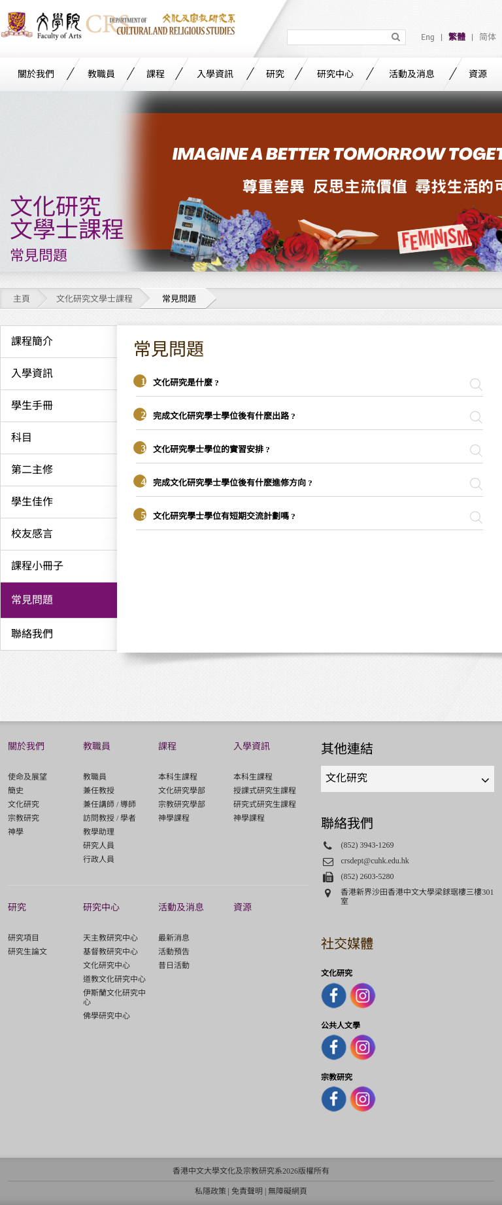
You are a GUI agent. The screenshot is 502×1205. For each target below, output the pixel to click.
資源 (478, 74)
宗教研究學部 (181, 804)
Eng (428, 37)
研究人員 (98, 845)
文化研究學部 (181, 790)
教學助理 (98, 831)
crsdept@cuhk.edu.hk (375, 860)
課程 (155, 74)
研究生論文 (27, 951)
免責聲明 (247, 1191)
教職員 (101, 74)
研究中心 (335, 74)
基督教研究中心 (110, 951)
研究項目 (23, 938)
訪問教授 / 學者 (109, 818)
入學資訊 (215, 74)
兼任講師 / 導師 (109, 804)
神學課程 (174, 818)
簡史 (16, 790)
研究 (275, 74)
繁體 (456, 37)
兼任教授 (98, 790)
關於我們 (36, 74)
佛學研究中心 (106, 1015)
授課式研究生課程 (264, 790)
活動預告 (174, 951)
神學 (16, 831)
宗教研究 (23, 818)
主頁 (21, 299)
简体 (487, 37)
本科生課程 (177, 777)
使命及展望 (27, 777)
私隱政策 (210, 1191)
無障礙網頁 (287, 1191)
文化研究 (23, 804)
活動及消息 (412, 74)
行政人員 (98, 859)
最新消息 (174, 938)
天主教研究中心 (110, 938)
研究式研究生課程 (264, 804)
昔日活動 (174, 965)
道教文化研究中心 (114, 979)
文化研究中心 (106, 965)
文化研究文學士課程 (94, 299)
